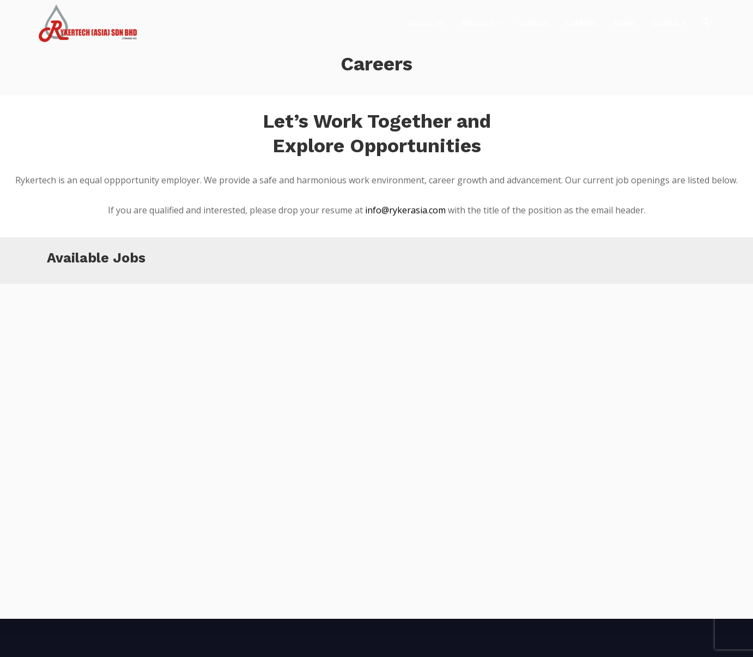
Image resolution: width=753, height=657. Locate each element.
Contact (669, 19)
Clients (534, 19)
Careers (581, 19)
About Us (426, 19)
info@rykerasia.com (405, 210)
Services (477, 19)
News (624, 19)
